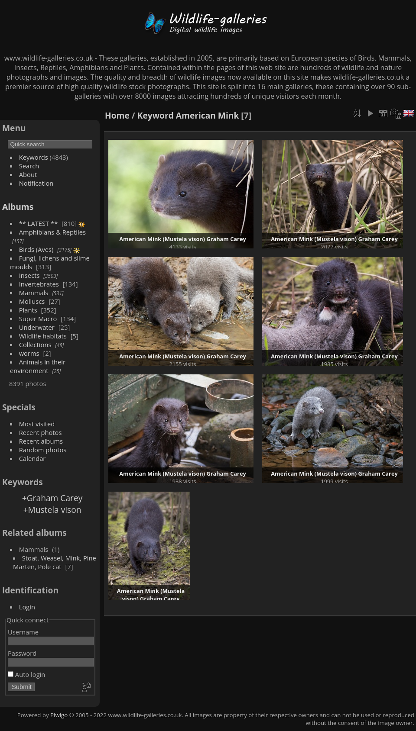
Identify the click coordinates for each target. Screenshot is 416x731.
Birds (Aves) (36, 249)
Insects (29, 275)
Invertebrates (39, 284)
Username (23, 632)
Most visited (37, 423)
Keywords (33, 157)
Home (117, 115)
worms (29, 353)
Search (29, 165)
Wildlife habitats (43, 336)
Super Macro (38, 318)
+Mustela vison (52, 509)
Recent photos (40, 432)
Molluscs (32, 301)
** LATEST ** (38, 223)
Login (27, 606)
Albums (17, 207)
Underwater (37, 327)
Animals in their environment (37, 366)
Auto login (26, 674)
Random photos (43, 449)
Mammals (34, 292)
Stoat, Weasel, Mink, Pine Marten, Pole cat (54, 562)
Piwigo (59, 715)
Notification (36, 183)
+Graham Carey (52, 498)
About (28, 174)
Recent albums (41, 441)
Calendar (32, 458)
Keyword (155, 115)
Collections (35, 344)
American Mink (207, 115)
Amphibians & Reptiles (52, 232)
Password (22, 653)
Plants (28, 310)
